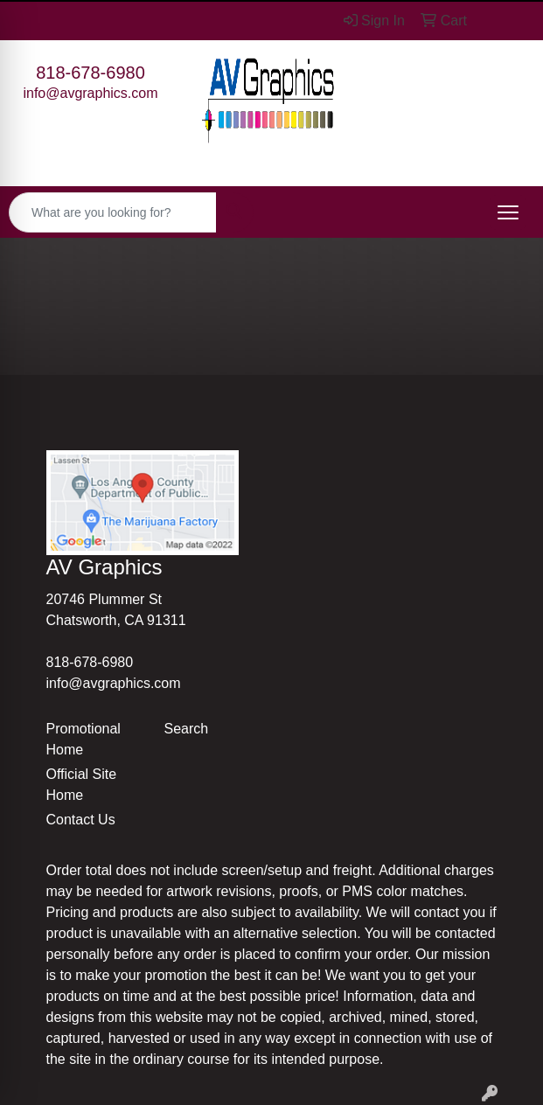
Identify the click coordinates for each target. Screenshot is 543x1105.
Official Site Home (81, 785)
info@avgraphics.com (90, 93)
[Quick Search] (113, 212)
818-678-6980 (90, 72)
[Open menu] (508, 212)
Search (186, 728)
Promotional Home (83, 739)
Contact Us (80, 819)
